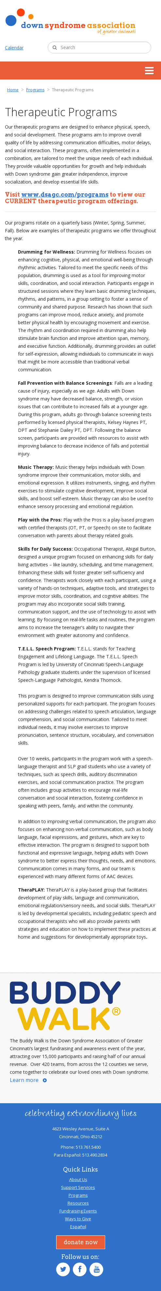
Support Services (78, 1187)
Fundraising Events (78, 1211)
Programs (78, 1195)
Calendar (14, 47)
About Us (78, 1179)
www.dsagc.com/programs (64, 194)
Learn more (24, 1080)
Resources (78, 1203)
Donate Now (81, 1242)
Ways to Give (78, 1219)
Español (78, 1226)
